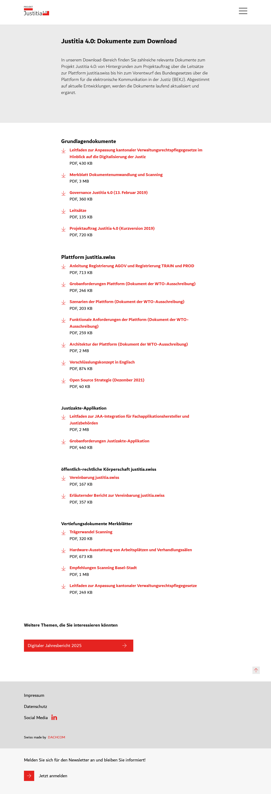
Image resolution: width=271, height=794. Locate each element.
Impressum (34, 695)
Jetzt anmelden (53, 776)
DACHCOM (56, 737)
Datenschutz (35, 706)
